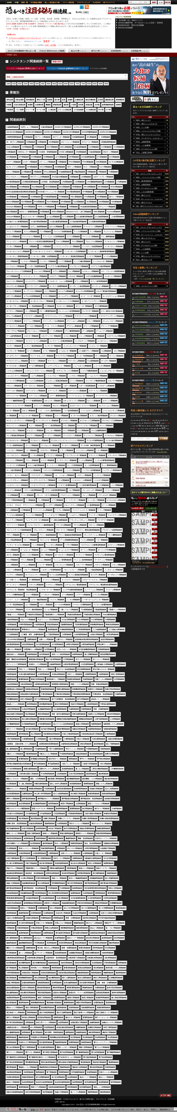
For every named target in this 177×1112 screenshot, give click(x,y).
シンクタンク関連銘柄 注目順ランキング (25, 68)
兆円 (137, 425)
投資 (157, 425)
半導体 (155, 428)
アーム (152, 425)
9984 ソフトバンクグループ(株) (148, 131)
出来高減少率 (139, 51)
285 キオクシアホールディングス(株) (149, 174)
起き (135, 420)
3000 (31, 84)
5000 (54, 84)
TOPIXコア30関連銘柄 (141, 305)
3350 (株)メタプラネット (146, 238)
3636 (8, 77)
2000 (20, 84)
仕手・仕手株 (50, 45)
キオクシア (147, 422)
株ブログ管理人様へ (87, 1099)
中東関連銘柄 (140, 310)
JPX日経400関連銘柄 (140, 297)
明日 (140, 425)
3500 (37, 84)
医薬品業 (138, 392)
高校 (156, 420)
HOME (9, 2)
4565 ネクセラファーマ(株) (146, 286)
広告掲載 (111, 1099)
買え (136, 428)
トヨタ (149, 431)
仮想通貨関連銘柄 (141, 338)
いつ (146, 431)
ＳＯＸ (132, 420)
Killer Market (140, 478)
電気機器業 (139, 355)
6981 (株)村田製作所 (144, 181)
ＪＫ (150, 428)
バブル (133, 428)
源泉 (144, 431)
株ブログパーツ (109, 2)
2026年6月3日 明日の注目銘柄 (131, 25)
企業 (137, 420)
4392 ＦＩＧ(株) (142, 127)
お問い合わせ (60, 1102)
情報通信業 (139, 359)
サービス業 (139, 368)
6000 (66, 84)
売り (165, 420)
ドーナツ (142, 428)
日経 (161, 425)
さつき (165, 431)
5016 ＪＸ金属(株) (143, 145)
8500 (95, 84)
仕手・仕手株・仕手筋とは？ (19, 29)
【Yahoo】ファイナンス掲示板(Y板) (50, 24)
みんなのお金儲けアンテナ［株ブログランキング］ (149, 462)
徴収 (157, 428)
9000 (100, 84)
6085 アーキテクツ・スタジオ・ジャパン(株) (149, 138)
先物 (166, 425)
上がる (153, 420)
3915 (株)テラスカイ (144, 203)
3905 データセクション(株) (146, 149)
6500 (72, 84)
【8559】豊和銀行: (44, 1110)
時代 (136, 433)
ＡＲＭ (148, 420)
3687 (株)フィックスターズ (146, 124)
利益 (143, 425)
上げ (145, 425)
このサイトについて (70, 1099)
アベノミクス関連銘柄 (141, 314)
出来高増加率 (119, 51)
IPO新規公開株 (36, 2)
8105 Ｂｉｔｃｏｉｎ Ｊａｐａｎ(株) (149, 199)
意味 (147, 425)
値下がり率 (98, 51)
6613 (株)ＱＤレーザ (144, 260)
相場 (163, 420)
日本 (161, 420)
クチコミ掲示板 (68, 2)
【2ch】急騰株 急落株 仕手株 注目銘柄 (20, 24)
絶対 (152, 428)
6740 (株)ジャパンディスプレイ (148, 135)
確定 (164, 425)
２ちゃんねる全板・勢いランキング (151, 279)
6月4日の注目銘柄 (125, 28)
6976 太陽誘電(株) (143, 142)
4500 (48, 84)
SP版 (17, 2)
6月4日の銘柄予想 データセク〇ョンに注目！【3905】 (141, 23)
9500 (106, 84)
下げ (142, 420)
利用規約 (58, 1099)
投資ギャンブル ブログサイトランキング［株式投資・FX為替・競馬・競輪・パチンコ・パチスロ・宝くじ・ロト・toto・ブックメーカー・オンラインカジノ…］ (149, 470)
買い (151, 420)
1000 (8, 84)
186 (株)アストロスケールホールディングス (149, 206)
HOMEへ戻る (12, 55)
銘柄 (139, 431)
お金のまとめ (141, 485)
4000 (43, 84)
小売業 (137, 364)
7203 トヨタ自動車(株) (145, 192)
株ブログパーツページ (158, 566)
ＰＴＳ (139, 428)
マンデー (134, 425)
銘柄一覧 (24, 2)
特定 (158, 420)
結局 (160, 428)
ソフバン (136, 431)
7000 (77, 84)
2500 (25, 84)
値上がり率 (78, 51)
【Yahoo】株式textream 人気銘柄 (51, 51)
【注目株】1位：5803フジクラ (130, 20)
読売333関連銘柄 (140, 330)
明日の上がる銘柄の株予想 (146, 482)
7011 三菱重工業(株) (144, 153)
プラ (133, 431)
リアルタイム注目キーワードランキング (25, 38)
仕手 (164, 428)
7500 (83, 84)
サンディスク (161, 431)
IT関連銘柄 (139, 301)
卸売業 (137, 372)
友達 (139, 420)
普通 (145, 420)
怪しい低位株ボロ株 (52, 2)
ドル (133, 433)
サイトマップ (101, 1099)
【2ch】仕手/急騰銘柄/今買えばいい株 (21, 51)
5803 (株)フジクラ (143, 120)
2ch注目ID (97, 2)
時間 (152, 431)
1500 (14, 84)
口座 (142, 431)
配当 (150, 425)
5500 (60, 84)
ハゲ (155, 431)
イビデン (146, 428)
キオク (46, 41)
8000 (89, 84)
